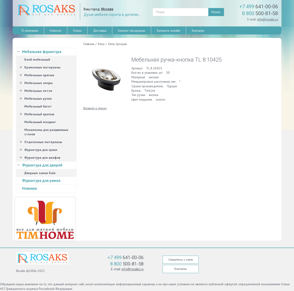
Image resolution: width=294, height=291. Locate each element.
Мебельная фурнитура (41, 51)
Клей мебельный (37, 59)
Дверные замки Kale (40, 173)
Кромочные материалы (42, 67)
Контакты (198, 30)
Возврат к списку (95, 108)
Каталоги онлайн (168, 30)
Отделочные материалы (43, 142)
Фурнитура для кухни (40, 150)
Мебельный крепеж (39, 114)
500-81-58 (260, 13)
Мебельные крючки (39, 75)
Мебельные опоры (38, 83)
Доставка (99, 30)
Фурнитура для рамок (41, 180)
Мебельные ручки (38, 98)
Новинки (29, 188)
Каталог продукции (131, 30)
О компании (30, 30)
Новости (55, 30)
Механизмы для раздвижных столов (46, 132)
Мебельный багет (38, 106)
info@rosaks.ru (267, 19)
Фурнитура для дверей (42, 165)
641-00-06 (258, 6)
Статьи (77, 30)
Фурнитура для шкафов (42, 157)
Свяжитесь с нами (180, 259)
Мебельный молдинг (40, 122)
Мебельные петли (38, 91)
